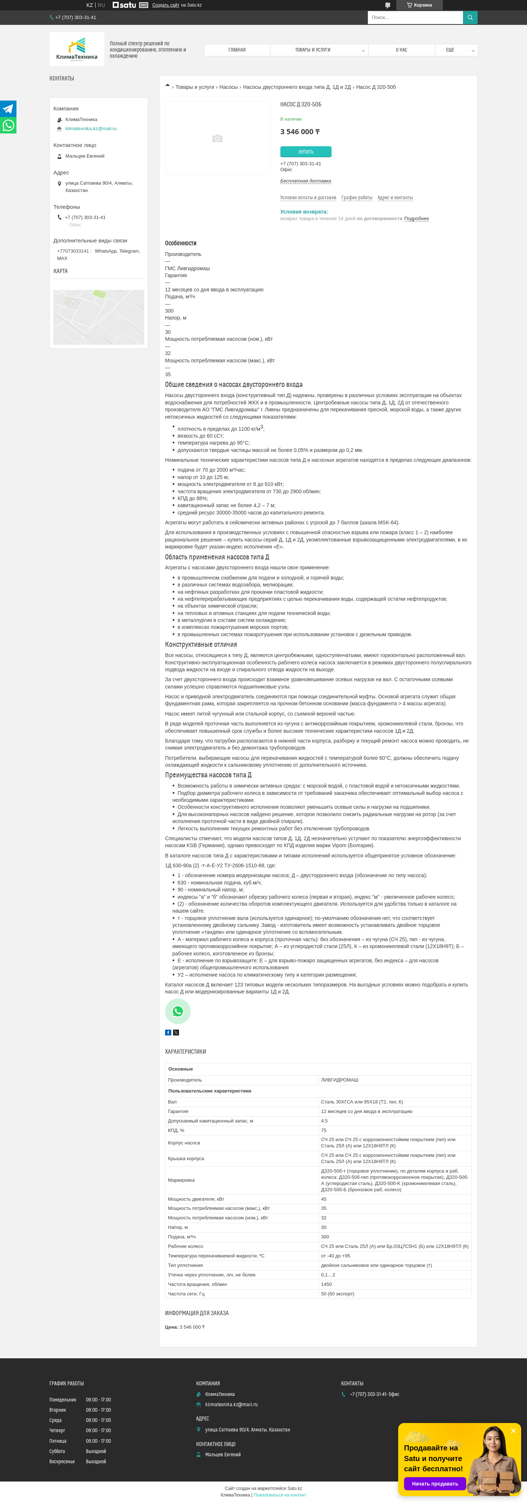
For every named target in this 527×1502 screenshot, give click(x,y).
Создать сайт (165, 5)
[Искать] (470, 17)
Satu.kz (294, 1488)
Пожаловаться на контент (280, 1495)
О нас (401, 50)
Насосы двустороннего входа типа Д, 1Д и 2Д (297, 87)
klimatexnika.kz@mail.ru (91, 128)
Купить (306, 152)
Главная (237, 50)
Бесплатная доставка (305, 181)
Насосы (229, 87)
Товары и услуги (312, 50)
